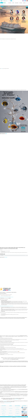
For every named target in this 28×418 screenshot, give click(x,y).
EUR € (26, 8)
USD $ (27, 6)
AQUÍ (4, 4)
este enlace (6, 257)
